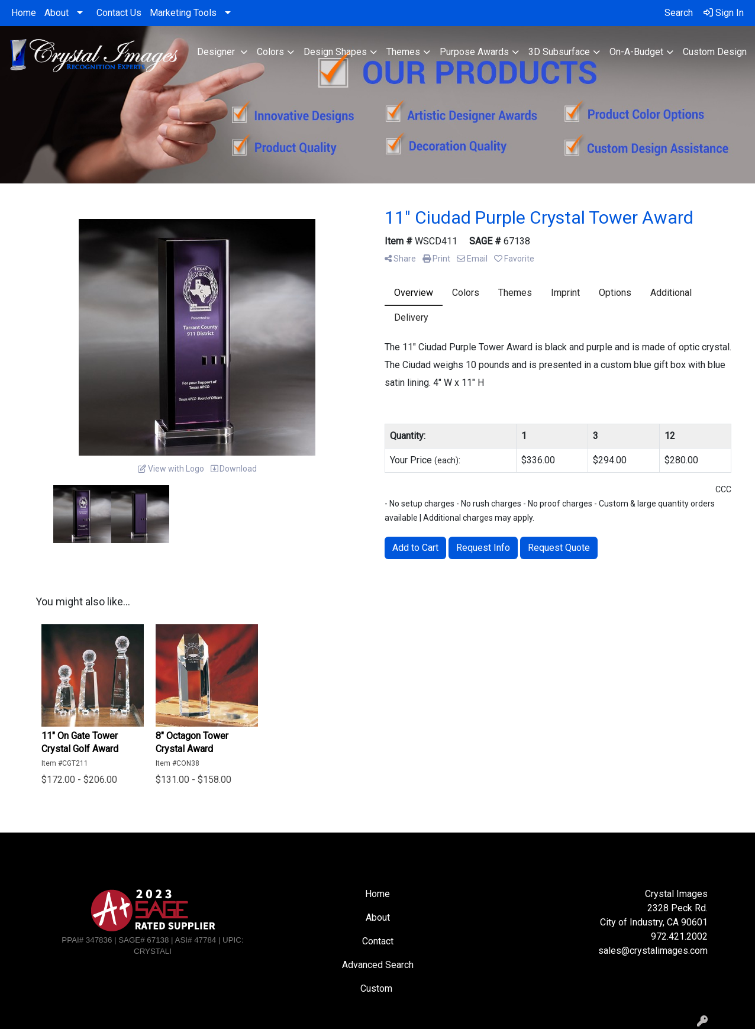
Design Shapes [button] (335, 51)
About (56, 12)
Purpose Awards (474, 51)
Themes (403, 51)
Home (23, 12)
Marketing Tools (183, 12)
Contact (377, 941)
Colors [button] (270, 51)
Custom (377, 988)
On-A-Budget (636, 51)
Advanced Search (378, 964)
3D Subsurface (559, 51)
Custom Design (715, 51)
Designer (217, 51)
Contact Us (118, 12)
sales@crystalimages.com (653, 950)
